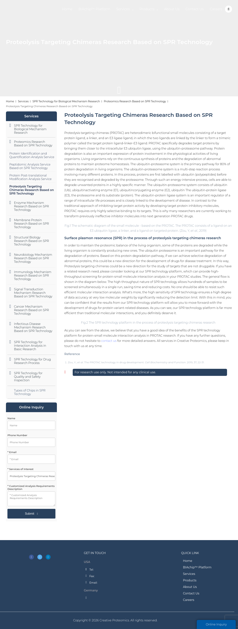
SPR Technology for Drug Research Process (32, 361)
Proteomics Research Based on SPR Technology (135, 101)
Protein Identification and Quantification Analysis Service (31, 155)
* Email (11, 452)
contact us (109, 341)
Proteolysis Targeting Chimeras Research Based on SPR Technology (31, 190)
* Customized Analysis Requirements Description (30, 487)
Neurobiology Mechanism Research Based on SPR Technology (33, 258)
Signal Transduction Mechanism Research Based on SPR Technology (33, 293)
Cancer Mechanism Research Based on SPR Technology (31, 310)
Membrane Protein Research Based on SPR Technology (31, 223)
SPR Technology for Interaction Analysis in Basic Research (30, 345)
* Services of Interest (20, 469)
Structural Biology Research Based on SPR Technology (31, 241)
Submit (29, 513)
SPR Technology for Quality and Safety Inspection (28, 376)
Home (67, 9)
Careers (216, 9)
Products (146, 9)
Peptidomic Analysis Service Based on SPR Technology (29, 166)
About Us (171, 9)
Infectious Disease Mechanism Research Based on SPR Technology (33, 327)
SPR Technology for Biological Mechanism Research (66, 101)
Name (11, 418)
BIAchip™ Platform (94, 9)
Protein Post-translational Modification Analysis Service (30, 177)
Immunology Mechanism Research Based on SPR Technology (32, 275)
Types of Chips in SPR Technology (29, 392)
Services (123, 9)
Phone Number (17, 435)
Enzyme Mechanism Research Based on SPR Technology (31, 206)
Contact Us (195, 9)
